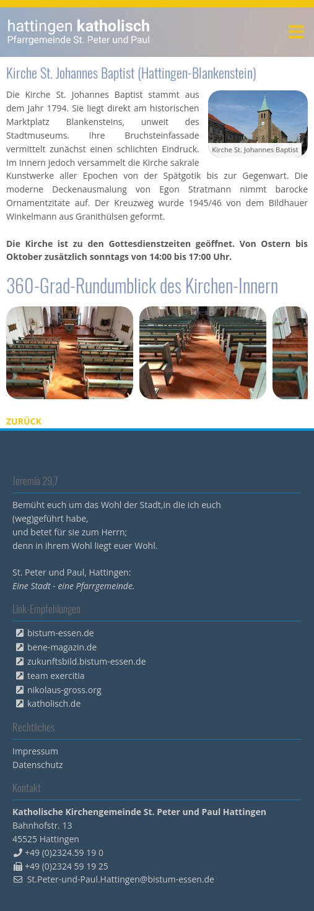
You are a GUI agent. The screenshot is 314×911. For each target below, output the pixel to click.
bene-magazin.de (62, 647)
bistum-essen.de (60, 633)
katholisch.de (54, 703)
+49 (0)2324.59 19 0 (64, 852)
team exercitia (56, 675)
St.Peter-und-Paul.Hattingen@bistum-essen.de (120, 879)
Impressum (35, 751)
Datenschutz (37, 765)
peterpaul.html (79, 32)
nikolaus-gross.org (64, 690)
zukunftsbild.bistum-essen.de (86, 661)
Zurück (23, 421)
